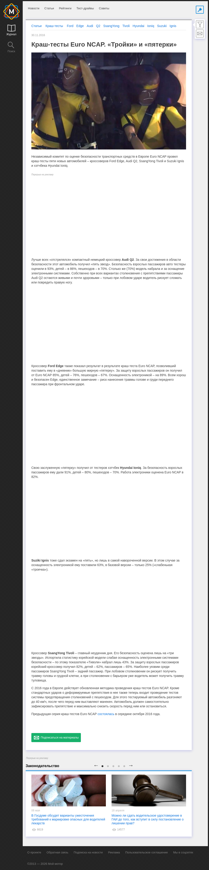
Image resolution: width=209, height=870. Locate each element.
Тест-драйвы (85, 8)
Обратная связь (57, 852)
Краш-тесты (54, 26)
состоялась (105, 714)
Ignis (173, 26)
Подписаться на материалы (56, 737)
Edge (80, 26)
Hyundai (138, 26)
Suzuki (162, 26)
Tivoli (126, 26)
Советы (104, 8)
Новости (33, 8)
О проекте (34, 852)
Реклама (114, 852)
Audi (90, 26)
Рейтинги (65, 8)
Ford (70, 26)
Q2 (98, 26)
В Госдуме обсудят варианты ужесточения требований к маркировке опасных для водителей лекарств (68, 819)
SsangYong (111, 26)
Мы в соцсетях (183, 852)
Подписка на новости (88, 852)
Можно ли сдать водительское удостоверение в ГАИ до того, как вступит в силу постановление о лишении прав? (148, 819)
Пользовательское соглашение (146, 852)
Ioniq (150, 26)
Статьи (49, 8)
